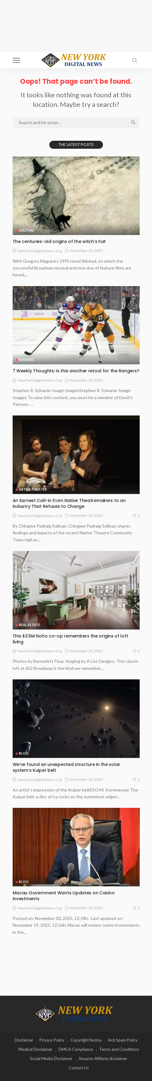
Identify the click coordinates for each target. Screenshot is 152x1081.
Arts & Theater (33, 489)
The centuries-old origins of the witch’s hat (59, 241)
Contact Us (79, 1067)
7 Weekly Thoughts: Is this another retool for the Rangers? (76, 371)
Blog (24, 753)
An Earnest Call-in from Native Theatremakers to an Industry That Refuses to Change (69, 503)
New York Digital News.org (40, 251)
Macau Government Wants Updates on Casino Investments (64, 896)
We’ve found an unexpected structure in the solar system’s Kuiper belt (67, 767)
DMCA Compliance (76, 1049)
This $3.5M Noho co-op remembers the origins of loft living (70, 639)
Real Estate (29, 624)
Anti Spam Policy (123, 1040)
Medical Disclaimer (35, 1049)
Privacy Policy (51, 1040)
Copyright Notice (86, 1040)
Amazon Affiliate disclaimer (103, 1058)
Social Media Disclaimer (51, 1058)
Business (26, 359)
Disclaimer (23, 1040)
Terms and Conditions (119, 1049)
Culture (26, 230)
